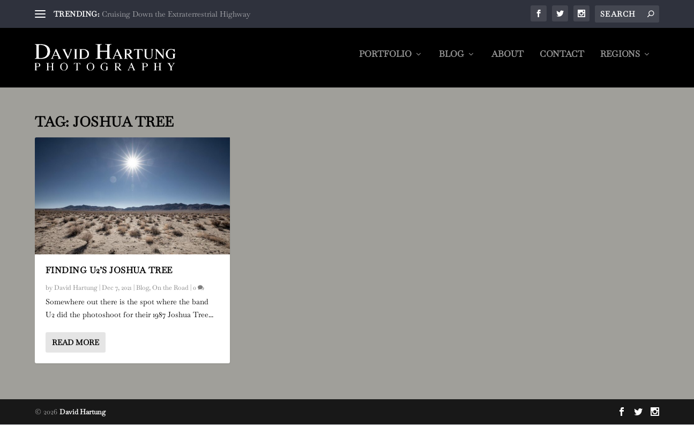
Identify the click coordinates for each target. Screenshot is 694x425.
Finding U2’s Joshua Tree (109, 270)
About (507, 62)
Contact (562, 62)
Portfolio (385, 62)
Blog (451, 62)
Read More (75, 343)
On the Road (170, 288)
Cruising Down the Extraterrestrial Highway (176, 14)
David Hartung (76, 288)
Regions (620, 62)
